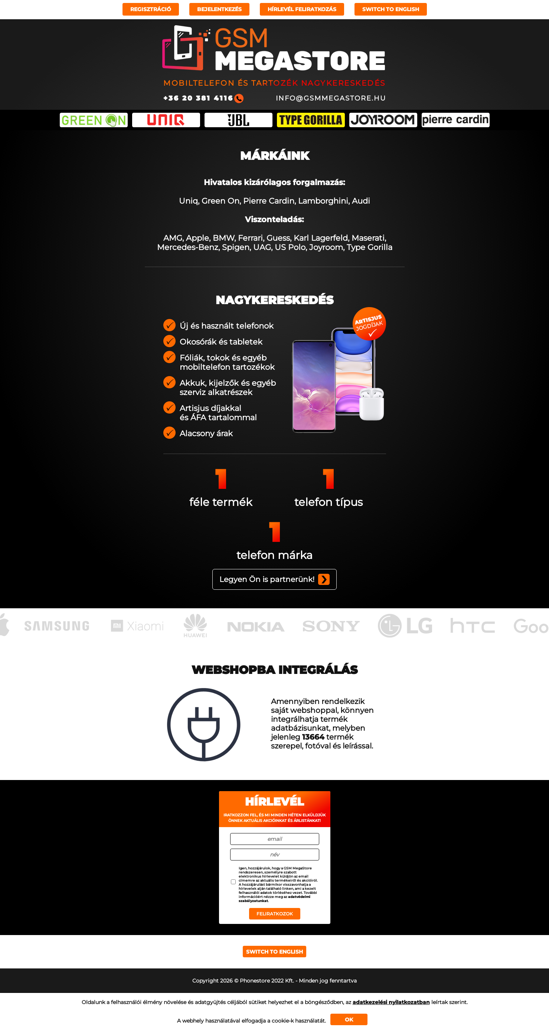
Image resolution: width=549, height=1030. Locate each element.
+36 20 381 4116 (198, 98)
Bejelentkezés (219, 9)
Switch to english (390, 9)
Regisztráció (150, 9)
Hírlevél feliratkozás (302, 9)
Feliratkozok (274, 914)
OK (349, 1019)
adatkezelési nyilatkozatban (391, 1002)
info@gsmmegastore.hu (331, 98)
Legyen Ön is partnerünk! (266, 579)
